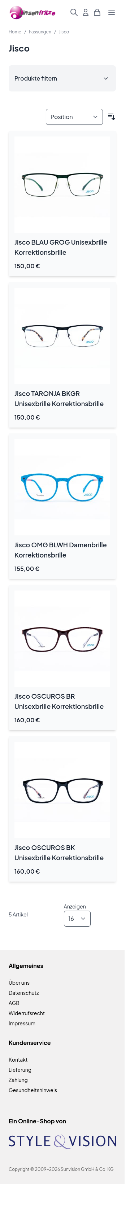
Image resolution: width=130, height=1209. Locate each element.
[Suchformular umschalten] (74, 12)
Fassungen (40, 31)
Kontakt (18, 1059)
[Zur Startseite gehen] (33, 12)
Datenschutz (24, 992)
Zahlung (18, 1080)
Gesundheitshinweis (33, 1090)
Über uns (19, 982)
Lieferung (20, 1069)
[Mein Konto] (85, 12)
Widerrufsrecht (27, 1013)
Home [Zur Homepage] (15, 31)
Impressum (22, 1023)
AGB (14, 1003)
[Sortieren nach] (74, 117)
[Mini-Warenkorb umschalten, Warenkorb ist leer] (97, 12)
